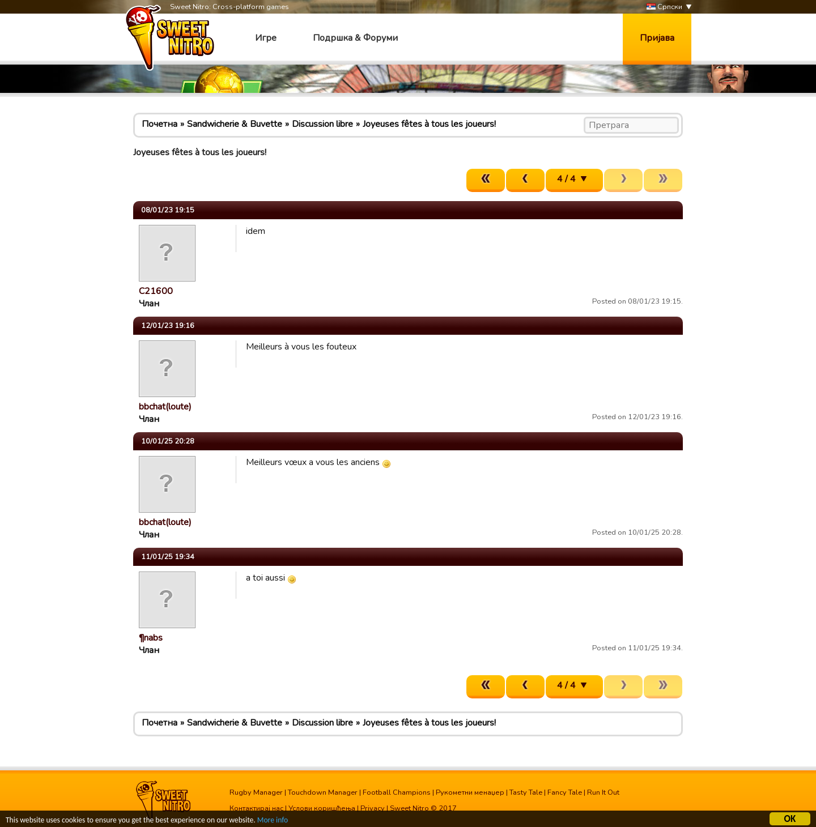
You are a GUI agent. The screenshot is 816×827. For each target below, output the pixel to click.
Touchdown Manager (323, 792)
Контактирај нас (256, 808)
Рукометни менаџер (470, 792)
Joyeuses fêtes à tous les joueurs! (429, 124)
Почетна (159, 124)
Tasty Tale (525, 792)
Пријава (657, 38)
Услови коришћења (321, 808)
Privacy (372, 808)
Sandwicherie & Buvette (234, 124)
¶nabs (151, 638)
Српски (664, 7)
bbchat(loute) (165, 406)
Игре (266, 38)
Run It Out (603, 792)
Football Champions (397, 792)
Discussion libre (322, 124)
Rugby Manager (256, 792)
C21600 (156, 291)
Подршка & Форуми (355, 38)
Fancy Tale (564, 792)
